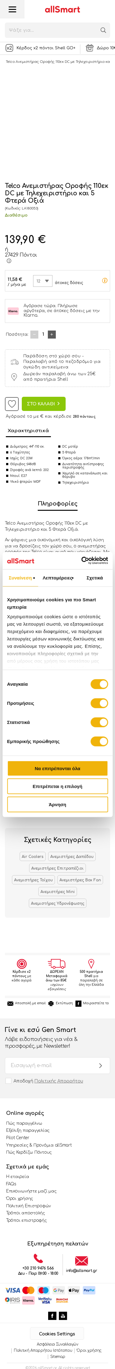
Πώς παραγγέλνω (24, 1123)
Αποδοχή (48, 1081)
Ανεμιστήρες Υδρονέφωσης (57, 903)
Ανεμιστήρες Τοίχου (33, 880)
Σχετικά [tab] (94, 577)
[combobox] (42, 281)
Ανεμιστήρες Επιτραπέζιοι (57, 868)
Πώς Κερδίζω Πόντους (29, 1152)
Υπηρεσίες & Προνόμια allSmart (38, 1145)
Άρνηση (57, 804)
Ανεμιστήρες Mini (57, 892)
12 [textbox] (38, 281)
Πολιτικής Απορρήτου (58, 1081)
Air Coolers (33, 857)
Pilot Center (17, 1138)
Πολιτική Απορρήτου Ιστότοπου (43, 1350)
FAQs (11, 1184)
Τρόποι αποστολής (25, 1213)
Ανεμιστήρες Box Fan (80, 880)
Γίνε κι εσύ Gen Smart (51, 1038)
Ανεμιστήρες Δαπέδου (72, 857)
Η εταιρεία (17, 1177)
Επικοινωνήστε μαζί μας (31, 1191)
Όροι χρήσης (19, 1198)
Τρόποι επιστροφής (26, 1220)
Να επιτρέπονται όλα (57, 768)
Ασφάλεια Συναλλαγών (57, 1344)
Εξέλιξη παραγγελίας (28, 1130)
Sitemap (57, 1357)
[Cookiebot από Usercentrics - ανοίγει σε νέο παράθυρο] (82, 561)
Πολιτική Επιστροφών (28, 1206)
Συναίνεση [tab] (20, 577)
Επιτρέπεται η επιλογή (57, 786)
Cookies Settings (57, 1334)
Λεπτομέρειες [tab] (57, 577)
